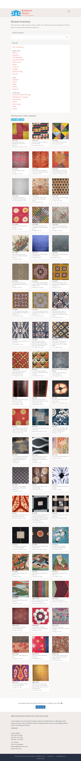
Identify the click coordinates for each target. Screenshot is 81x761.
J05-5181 (34, 398)
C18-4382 (55, 339)
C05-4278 (55, 196)
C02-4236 (55, 140)
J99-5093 (14, 598)
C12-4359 (35, 309)
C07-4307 (15, 253)
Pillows (14, 64)
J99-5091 (34, 571)
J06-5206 (35, 455)
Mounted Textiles (18, 60)
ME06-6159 (35, 625)
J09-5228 (15, 485)
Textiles (14, 67)
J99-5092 (55, 571)
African (14, 87)
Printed (14, 109)
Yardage (15, 69)
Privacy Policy (50, 756)
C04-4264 (15, 196)
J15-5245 (34, 544)
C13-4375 (14, 339)
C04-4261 (35, 169)
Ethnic (14, 84)
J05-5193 (34, 426)
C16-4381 (34, 339)
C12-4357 (55, 281)
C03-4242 (15, 169)
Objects (14, 53)
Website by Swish (41, 758)
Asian (14, 82)
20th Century (16, 104)
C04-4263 (55, 169)
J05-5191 (14, 426)
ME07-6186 (15, 654)
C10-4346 (15, 281)
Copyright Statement (61, 756)
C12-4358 (15, 309)
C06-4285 (35, 224)
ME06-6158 (15, 625)
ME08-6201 (55, 654)
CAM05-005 (15, 369)
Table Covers (16, 62)
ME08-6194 (35, 654)
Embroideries (16, 99)
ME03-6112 (55, 598)
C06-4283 (15, 224)
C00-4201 (15, 140)
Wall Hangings (17, 57)
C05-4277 (35, 196)
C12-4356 (35, 281)
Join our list (40, 707)
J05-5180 (14, 398)
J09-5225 (55, 455)
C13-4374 (55, 309)
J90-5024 (55, 544)
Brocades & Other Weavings (21, 95)
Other (14, 106)
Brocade (14, 74)
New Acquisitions (18, 47)
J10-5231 (34, 485)
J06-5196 (14, 455)
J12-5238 (34, 513)
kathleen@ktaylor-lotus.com (19, 746)
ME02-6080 (35, 598)
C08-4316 (35, 253)
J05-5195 (54, 426)
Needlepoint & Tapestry (20, 97)
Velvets (14, 102)
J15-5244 (14, 544)
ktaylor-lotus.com (16, 748)
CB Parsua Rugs (17, 71)
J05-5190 (54, 398)
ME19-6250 (35, 682)
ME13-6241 (15, 682)
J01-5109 (34, 369)
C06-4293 (55, 224)
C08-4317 (55, 253)
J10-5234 (54, 485)
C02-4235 (35, 140)
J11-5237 (14, 513)
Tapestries (15, 55)
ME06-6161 (55, 625)
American (15, 89)
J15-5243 (54, 513)
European (15, 79)
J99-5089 (15, 571)
